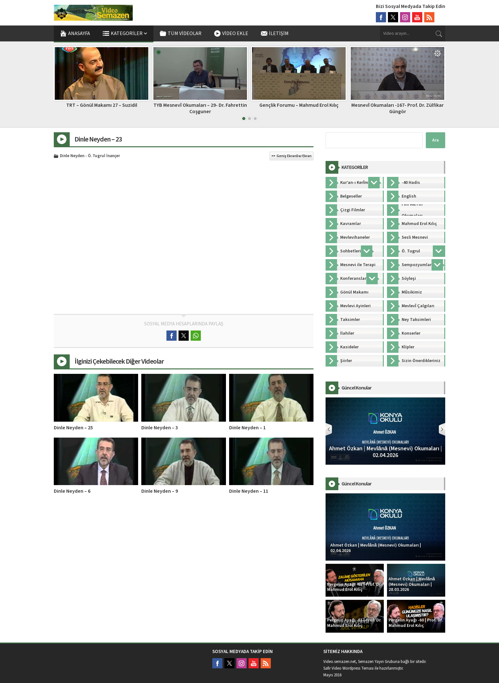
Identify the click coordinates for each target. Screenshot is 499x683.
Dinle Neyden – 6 (72, 491)
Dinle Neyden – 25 (73, 427)
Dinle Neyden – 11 (248, 491)
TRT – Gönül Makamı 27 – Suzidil (101, 105)
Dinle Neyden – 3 (159, 427)
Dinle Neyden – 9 (159, 491)
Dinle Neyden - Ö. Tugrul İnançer (90, 156)
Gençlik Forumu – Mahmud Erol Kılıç (299, 105)
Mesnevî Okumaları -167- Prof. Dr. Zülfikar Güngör (397, 108)
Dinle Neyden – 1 (247, 427)
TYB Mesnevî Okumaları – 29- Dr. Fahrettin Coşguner (200, 108)
